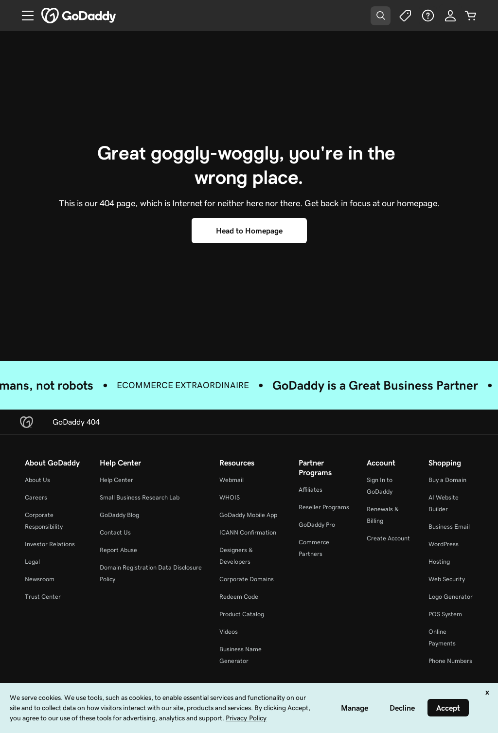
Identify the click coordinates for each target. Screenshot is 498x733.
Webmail (231, 480)
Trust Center (43, 596)
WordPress (443, 544)
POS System (445, 614)
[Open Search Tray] (381, 15)
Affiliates (310, 489)
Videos (228, 631)
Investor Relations (50, 544)
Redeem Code (238, 596)
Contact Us (115, 532)
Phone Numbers (450, 661)
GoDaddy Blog (119, 515)
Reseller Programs (324, 507)
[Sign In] (450, 15)
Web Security (446, 579)
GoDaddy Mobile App (248, 515)
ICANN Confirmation (247, 532)
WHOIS (229, 497)
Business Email (449, 526)
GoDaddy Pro (317, 524)
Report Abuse (118, 550)
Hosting (439, 561)
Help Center (116, 480)
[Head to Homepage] (249, 230)
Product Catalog (241, 614)
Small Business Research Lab (139, 497)
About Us (37, 480)
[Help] (428, 15)
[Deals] (404, 15)
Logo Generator (450, 596)
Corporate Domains (246, 579)
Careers (36, 497)
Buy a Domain (447, 480)
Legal (32, 561)
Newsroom (39, 579)
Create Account (388, 538)
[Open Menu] (24, 15)
